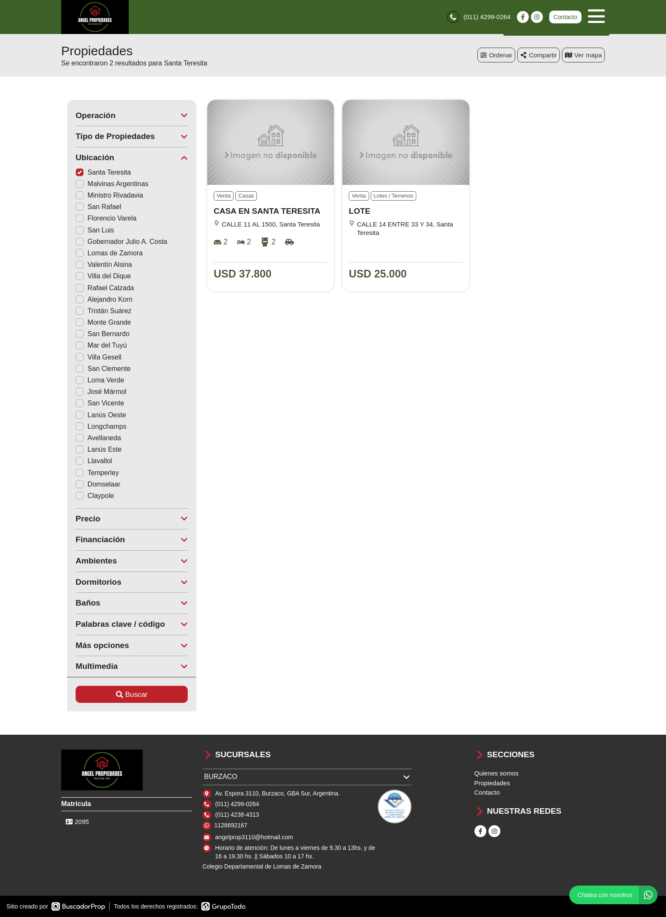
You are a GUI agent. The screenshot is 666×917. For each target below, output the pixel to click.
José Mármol (95, 392)
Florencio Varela (100, 219)
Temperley (91, 473)
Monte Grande (97, 322)
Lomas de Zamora (103, 253)
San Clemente (97, 369)
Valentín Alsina (98, 264)
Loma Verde (94, 380)
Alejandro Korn (98, 299)
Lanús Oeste (95, 415)
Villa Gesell (93, 357)
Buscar (126, 695)
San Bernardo (97, 334)
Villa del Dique (97, 276)
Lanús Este (93, 449)
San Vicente (94, 403)
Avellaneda (92, 438)
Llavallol (88, 461)
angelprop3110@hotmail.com (254, 837)
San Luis (89, 230)
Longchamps (95, 426)
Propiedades (492, 783)
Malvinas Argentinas (106, 184)
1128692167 (231, 825)
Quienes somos (496, 773)
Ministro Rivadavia (103, 195)
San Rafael (92, 207)
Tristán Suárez (97, 311)
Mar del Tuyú (95, 346)
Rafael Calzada (99, 288)
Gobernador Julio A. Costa (115, 242)
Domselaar (92, 484)
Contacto (565, 17)
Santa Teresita (97, 172)
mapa (583, 55)
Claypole (89, 496)
